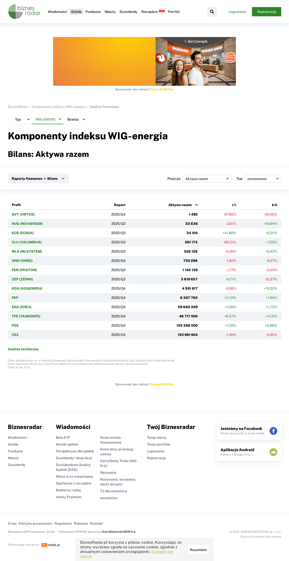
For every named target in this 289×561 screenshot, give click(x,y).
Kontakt (96, 523)
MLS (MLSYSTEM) (27, 251)
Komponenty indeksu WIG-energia (59, 107)
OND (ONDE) (22, 261)
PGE (15, 325)
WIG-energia (138, 136)
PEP (15, 298)
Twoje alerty (157, 437)
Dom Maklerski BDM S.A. (119, 531)
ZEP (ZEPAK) (22, 279)
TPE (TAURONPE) (26, 316)
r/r (234, 205)
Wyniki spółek (67, 444)
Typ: (258, 178)
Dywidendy (128, 12)
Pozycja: (199, 178)
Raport (119, 205)
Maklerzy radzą (68, 490)
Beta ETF (63, 437)
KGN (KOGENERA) (27, 288)
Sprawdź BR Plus (161, 89)
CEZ (15, 335)
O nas (12, 523)
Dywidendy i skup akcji (74, 458)
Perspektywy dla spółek (75, 451)
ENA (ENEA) (22, 307)
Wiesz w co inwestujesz (74, 476)
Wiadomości (57, 12)
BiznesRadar (18, 107)
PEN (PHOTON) (24, 270)
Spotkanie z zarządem (73, 483)
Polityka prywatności (36, 523)
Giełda (76, 12)
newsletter (109, 498)
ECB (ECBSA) (23, 233)
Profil (16, 205)
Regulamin (63, 523)
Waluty (109, 12)
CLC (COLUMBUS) (27, 242)
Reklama (81, 523)
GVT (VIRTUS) (23, 214)
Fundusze (92, 12)
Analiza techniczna (23, 349)
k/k (274, 205)
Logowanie (237, 12)
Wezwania (108, 473)
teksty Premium (68, 497)
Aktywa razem (180, 205)
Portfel (173, 12)
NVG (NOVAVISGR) (27, 224)
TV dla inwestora (113, 491)
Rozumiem (198, 550)
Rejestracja (266, 12)
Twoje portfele (158, 444)
